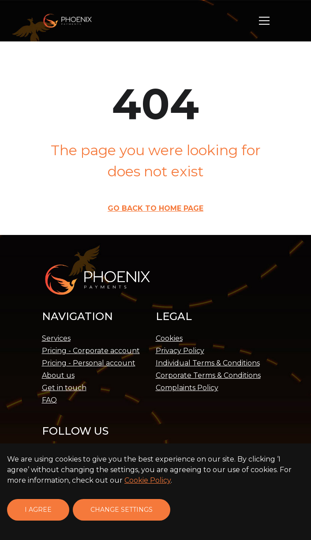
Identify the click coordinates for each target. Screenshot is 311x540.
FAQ (49, 400)
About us (58, 375)
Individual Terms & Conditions (208, 363)
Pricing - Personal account (88, 363)
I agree (38, 510)
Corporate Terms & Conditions (208, 375)
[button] (264, 21)
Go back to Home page (155, 208)
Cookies (169, 338)
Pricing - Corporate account (91, 350)
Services (56, 338)
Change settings (121, 510)
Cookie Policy (147, 480)
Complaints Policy (187, 388)
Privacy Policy (180, 350)
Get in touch (64, 388)
